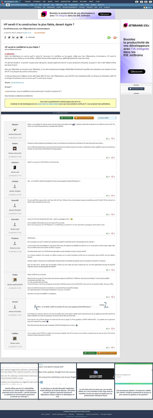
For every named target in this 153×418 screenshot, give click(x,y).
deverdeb (15, 223)
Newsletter (65, 2)
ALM (40, 5)
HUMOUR (107, 7)
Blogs (50, 2)
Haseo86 (15, 204)
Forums (28, 2)
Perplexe (15, 242)
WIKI (95, 7)
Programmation (73, 5)
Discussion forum (136, 89)
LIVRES (58, 7)
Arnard (15, 306)
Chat (57, 2)
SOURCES (82, 7)
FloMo (15, 279)
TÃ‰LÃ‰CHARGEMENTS (69, 7)
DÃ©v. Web (59, 5)
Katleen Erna (27, 34)
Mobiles (93, 5)
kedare (15, 147)
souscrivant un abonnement (48, 105)
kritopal (15, 185)
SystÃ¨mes (101, 5)
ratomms (15, 166)
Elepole (15, 128)
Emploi (75, 2)
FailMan (15, 337)
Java (52, 5)
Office (87, 5)
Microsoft (46, 5)
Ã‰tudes (83, 2)
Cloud (31, 5)
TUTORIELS (37, 7)
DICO (100, 7)
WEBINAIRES (51, 7)
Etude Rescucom (17, 84)
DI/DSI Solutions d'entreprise (19, 5)
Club (97, 2)
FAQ (44, 2)
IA (36, 5)
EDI (66, 5)
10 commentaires (39, 34)
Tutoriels (37, 2)
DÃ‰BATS (90, 7)
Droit (91, 2)
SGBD (81, 5)
